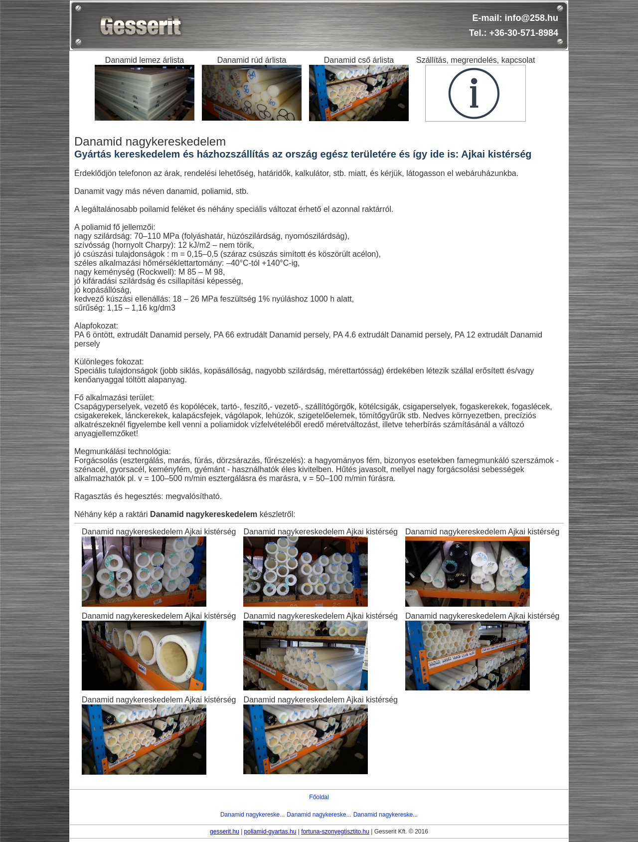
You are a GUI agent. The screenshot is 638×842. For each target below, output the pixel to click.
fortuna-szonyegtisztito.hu (335, 831)
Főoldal (318, 797)
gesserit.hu (224, 831)
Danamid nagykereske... (252, 814)
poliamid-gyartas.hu (270, 831)
